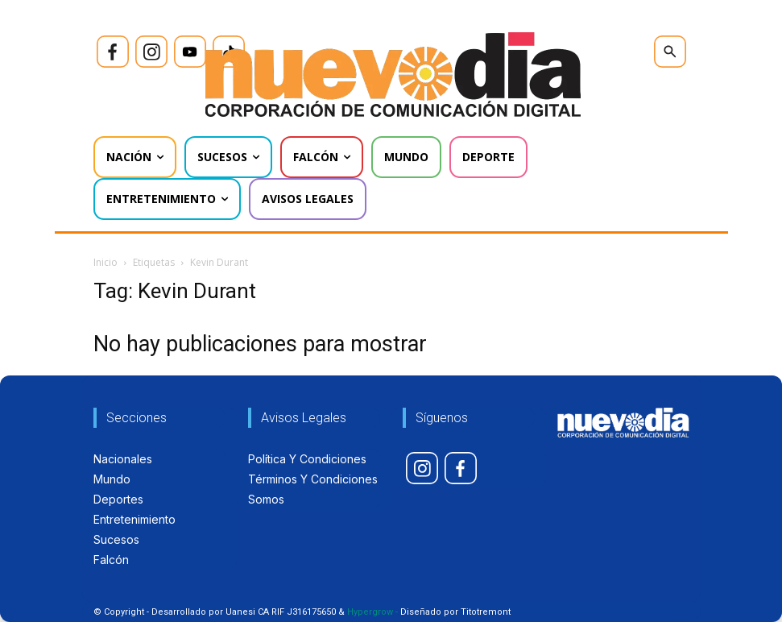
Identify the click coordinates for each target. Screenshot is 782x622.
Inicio (105, 262)
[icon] (112, 51)
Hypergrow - (372, 612)
